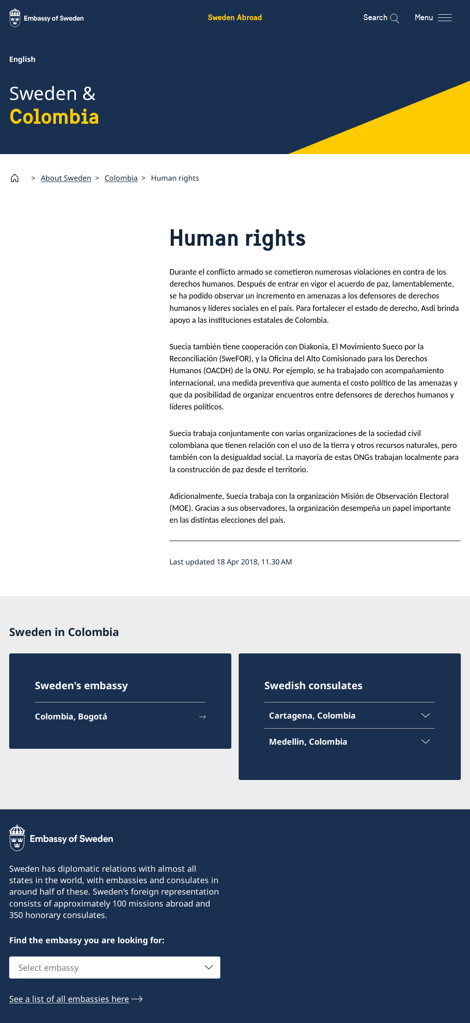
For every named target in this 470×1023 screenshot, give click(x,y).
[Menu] (441, 17)
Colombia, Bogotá (71, 716)
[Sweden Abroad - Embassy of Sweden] (55, 17)
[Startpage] (18, 178)
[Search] (388, 17)
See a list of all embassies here (69, 998)
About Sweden (66, 177)
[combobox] (114, 968)
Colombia (121, 177)
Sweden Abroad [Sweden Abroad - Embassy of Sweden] (235, 17)
